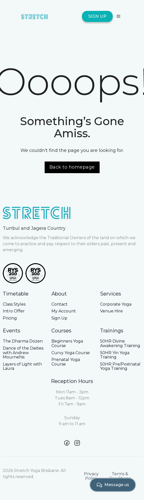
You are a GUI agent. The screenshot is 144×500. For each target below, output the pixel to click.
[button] (118, 16)
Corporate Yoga (115, 304)
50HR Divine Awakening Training (120, 343)
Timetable (15, 294)
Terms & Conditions (119, 476)
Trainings (111, 331)
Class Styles (14, 304)
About (59, 294)
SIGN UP (97, 16)
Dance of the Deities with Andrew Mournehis (23, 352)
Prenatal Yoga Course (65, 361)
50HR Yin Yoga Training (114, 355)
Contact (59, 304)
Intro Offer (14, 311)
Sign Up (59, 318)
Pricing (10, 318)
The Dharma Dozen (23, 341)
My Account (63, 311)
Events (11, 331)
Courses (61, 331)
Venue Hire (111, 311)
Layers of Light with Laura (22, 366)
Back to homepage (72, 167)
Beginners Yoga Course (67, 343)
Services (110, 294)
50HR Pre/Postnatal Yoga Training (120, 366)
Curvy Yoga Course (70, 353)
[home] (34, 16)
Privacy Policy (91, 476)
